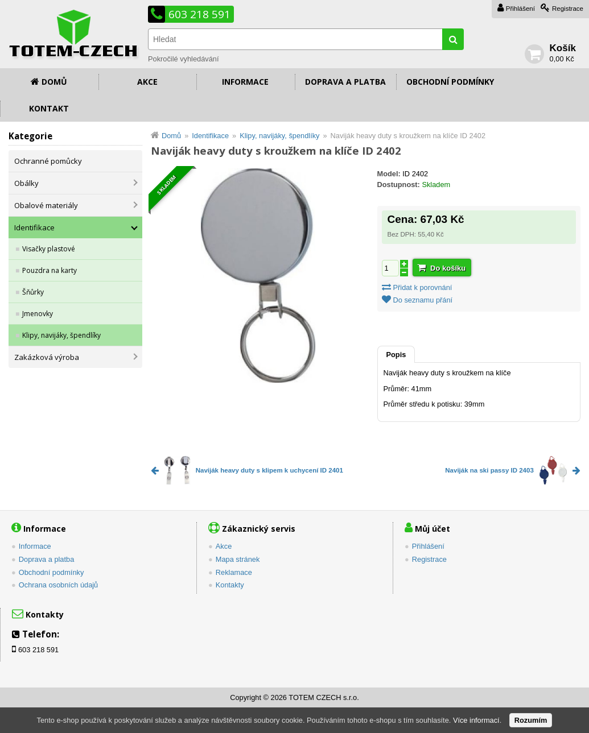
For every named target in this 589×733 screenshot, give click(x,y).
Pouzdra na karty (49, 270)
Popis (396, 354)
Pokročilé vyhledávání (183, 59)
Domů (54, 81)
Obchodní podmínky (450, 81)
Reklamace (234, 572)
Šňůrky (33, 292)
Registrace (567, 8)
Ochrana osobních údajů (58, 585)
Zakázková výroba (46, 357)
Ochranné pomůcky (48, 161)
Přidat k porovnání (422, 287)
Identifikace (34, 227)
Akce (147, 81)
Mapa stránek (238, 559)
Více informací (476, 720)
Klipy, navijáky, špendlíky (61, 335)
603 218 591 (199, 14)
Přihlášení (520, 8)
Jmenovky (37, 313)
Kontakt (49, 108)
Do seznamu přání (423, 300)
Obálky (26, 183)
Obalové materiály (46, 205)
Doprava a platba (345, 81)
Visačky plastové (48, 249)
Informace (245, 81)
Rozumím (530, 720)
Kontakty (230, 585)
